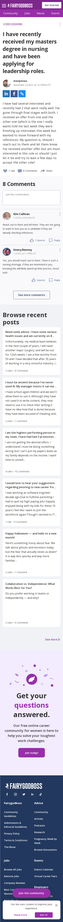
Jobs (27, 13)
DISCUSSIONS (12, 24)
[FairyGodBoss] (23, 786)
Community (10, 13)
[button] (59, 24)
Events (55, 13)
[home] (20, 6)
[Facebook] (7, 794)
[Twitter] (23, 794)
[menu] (4, 3)
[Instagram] (15, 794)
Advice (41, 13)
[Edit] (59, 25)
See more (52, 639)
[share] (43, 170)
